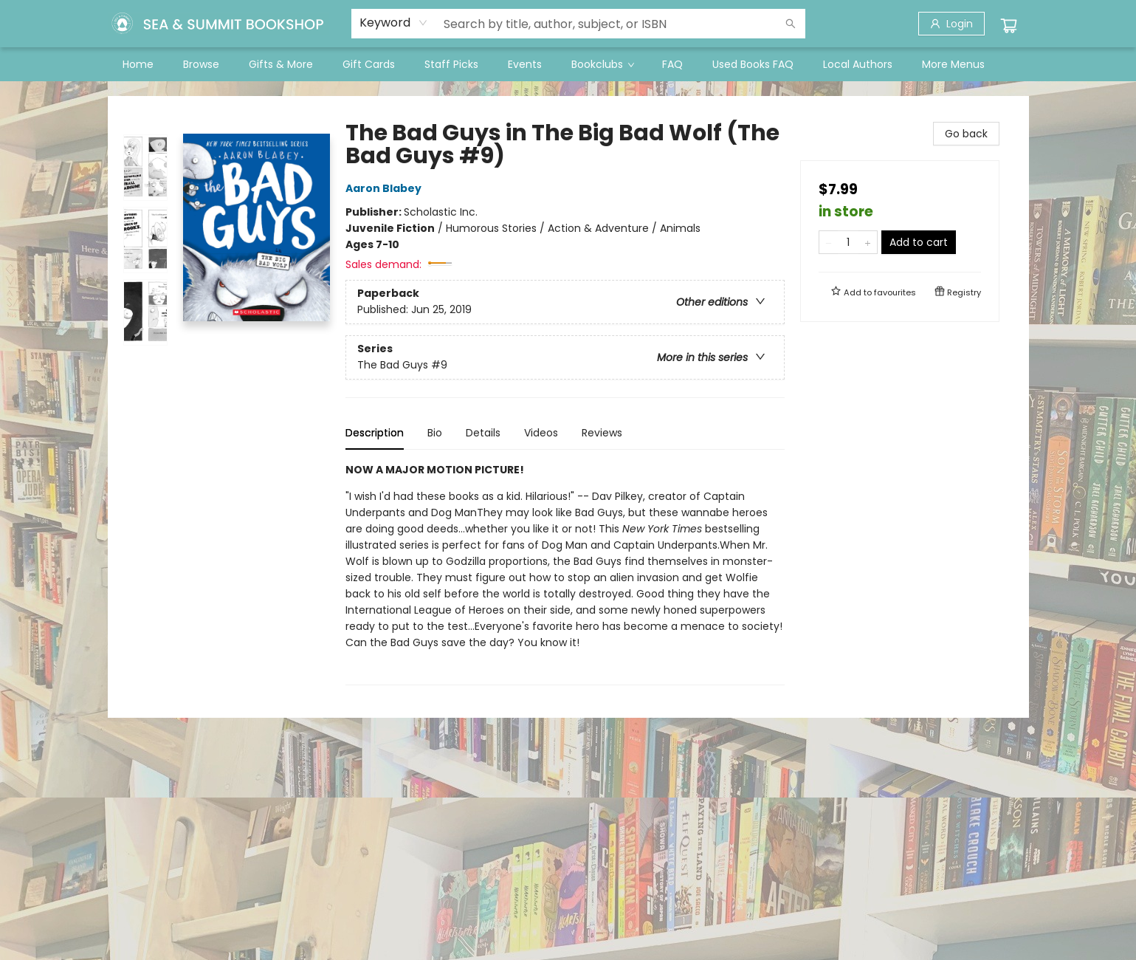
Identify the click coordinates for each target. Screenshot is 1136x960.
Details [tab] (483, 432)
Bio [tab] (434, 432)
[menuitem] (138, 64)
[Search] (790, 23)
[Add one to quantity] (867, 242)
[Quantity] (848, 242)
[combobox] (393, 23)
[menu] (568, 64)
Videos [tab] (541, 432)
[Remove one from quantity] (828, 242)
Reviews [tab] (602, 432)
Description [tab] (374, 432)
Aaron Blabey (385, 188)
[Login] (951, 23)
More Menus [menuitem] (953, 64)
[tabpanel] (565, 573)
